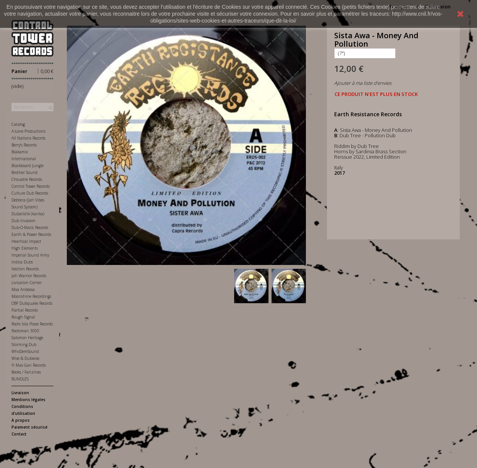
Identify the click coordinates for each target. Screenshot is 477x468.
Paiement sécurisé (29, 427)
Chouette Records (26, 179)
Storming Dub (23, 344)
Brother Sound (24, 172)
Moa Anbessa (23, 289)
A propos (20, 420)
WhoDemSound (25, 351)
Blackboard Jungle (27, 165)
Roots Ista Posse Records (32, 324)
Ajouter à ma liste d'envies (362, 83)
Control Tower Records (30, 186)
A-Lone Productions (28, 131)
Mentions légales (28, 399)
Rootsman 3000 (25, 330)
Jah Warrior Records (28, 275)
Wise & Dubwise (25, 358)
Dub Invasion (23, 220)
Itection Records (25, 268)
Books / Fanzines (26, 372)
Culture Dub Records (29, 193)
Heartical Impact (26, 241)
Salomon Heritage (27, 337)
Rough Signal (23, 317)
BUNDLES (20, 379)
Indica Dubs (22, 262)
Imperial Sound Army (30, 255)
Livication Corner (26, 282)
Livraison (20, 392)
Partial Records (24, 310)
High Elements (24, 248)
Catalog (18, 124)
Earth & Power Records (31, 234)
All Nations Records (28, 138)
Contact (18, 434)
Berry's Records (24, 145)
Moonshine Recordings (31, 296)
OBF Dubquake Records (31, 303)
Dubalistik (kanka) (27, 213)
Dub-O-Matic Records (29, 227)
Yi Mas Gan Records (28, 365)
